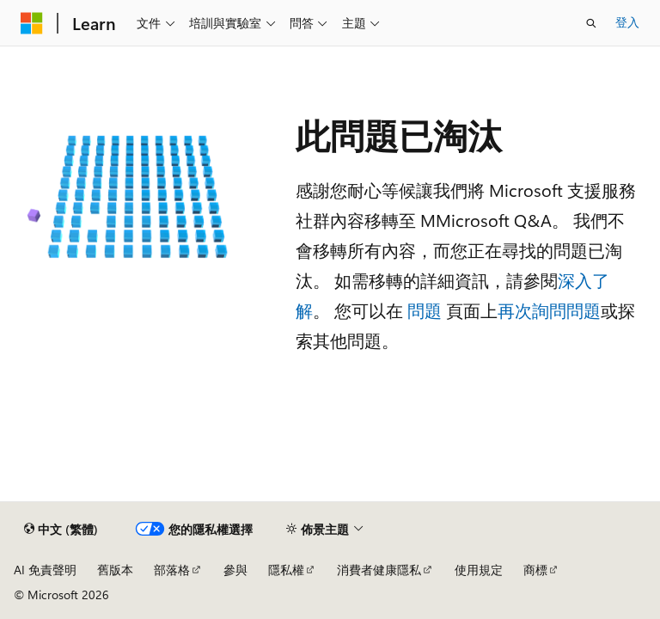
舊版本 (115, 569)
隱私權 (286, 569)
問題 (424, 310)
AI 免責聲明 (45, 569)
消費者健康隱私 (379, 569)
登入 (627, 22)
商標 (535, 569)
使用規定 (479, 569)
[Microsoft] (32, 23)
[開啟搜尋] (591, 23)
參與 (235, 569)
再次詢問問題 (549, 310)
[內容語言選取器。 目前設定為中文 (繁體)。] (61, 529)
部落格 (172, 569)
